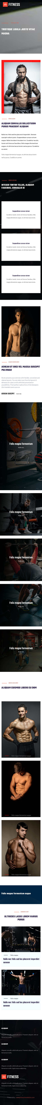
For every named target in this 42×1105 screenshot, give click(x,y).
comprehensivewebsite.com (25, 1097)
